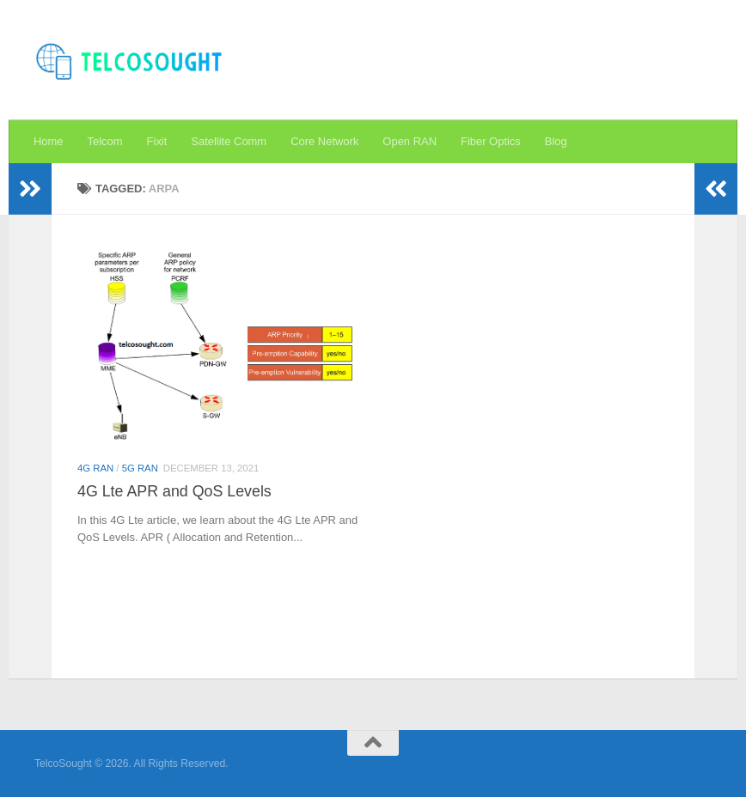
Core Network (324, 141)
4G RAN (95, 468)
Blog (556, 141)
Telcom (105, 141)
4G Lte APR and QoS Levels (174, 491)
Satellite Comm (228, 141)
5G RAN (140, 468)
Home (49, 141)
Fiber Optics (491, 141)
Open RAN (409, 141)
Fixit (157, 141)
